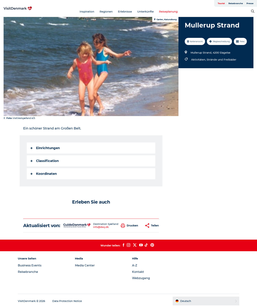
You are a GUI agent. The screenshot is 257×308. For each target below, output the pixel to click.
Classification (45, 161)
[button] (130, 226)
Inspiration (87, 11)
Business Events (29, 265)
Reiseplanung (168, 11)
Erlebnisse (125, 11)
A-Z (134, 265)
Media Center (85, 265)
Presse (249, 3)
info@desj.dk (101, 227)
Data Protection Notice (67, 301)
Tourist (221, 3)
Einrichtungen (45, 148)
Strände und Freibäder (221, 59)
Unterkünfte (145, 11)
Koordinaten (44, 174)
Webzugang (141, 278)
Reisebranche (235, 3)
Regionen (106, 11)
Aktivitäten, (199, 59)
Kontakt (138, 272)
